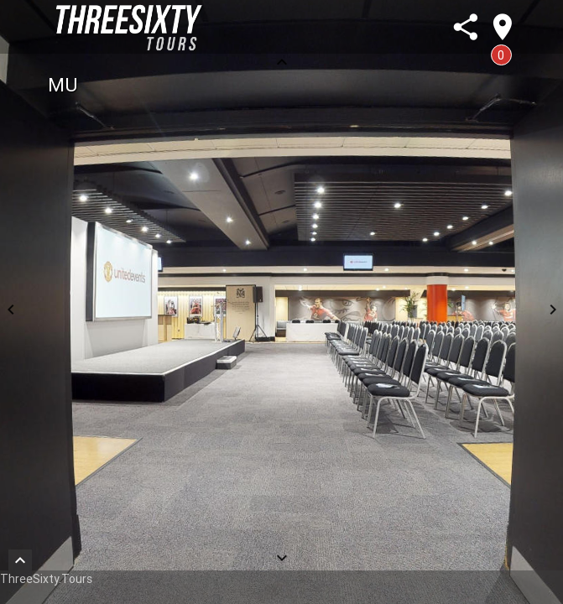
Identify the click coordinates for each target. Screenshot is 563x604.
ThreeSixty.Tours (46, 578)
